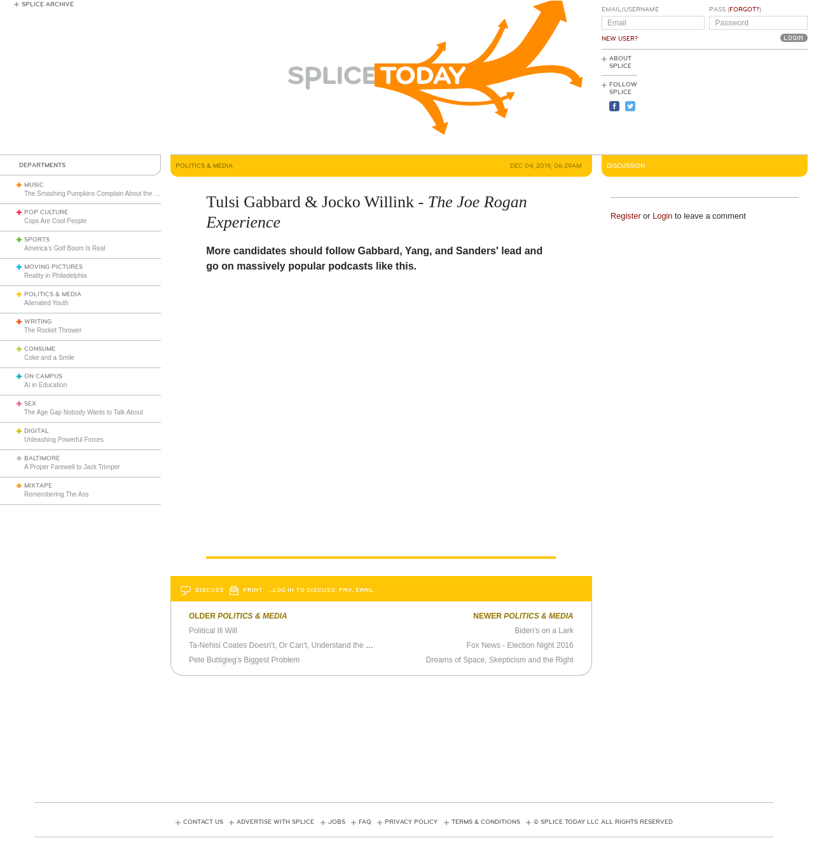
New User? (620, 39)
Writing (38, 322)
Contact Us (203, 822)
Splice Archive (48, 4)
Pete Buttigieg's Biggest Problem (244, 659)
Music (34, 185)
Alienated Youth (46, 302)
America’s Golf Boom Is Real (65, 248)
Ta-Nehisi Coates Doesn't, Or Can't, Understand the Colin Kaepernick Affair (316, 645)
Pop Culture (46, 212)
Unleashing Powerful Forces (64, 439)
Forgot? (744, 9)
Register (625, 216)
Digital (36, 431)
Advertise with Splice (275, 822)
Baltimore (42, 458)
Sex (30, 404)
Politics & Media (52, 294)
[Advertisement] (750, 102)
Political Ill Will (213, 630)
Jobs (336, 822)
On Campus (43, 376)
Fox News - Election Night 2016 (520, 645)
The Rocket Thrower (52, 330)
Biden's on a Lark (543, 630)
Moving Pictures (53, 267)
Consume (39, 349)
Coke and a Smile (49, 357)
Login (662, 216)
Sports (37, 239)
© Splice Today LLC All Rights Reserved (603, 822)
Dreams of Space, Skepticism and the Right (500, 659)
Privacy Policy (411, 822)
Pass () (735, 9)
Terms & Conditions (486, 822)
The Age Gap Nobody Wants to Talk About (83, 412)
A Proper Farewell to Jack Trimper (72, 466)
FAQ (365, 822)
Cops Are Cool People (55, 220)
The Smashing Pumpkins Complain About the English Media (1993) (119, 193)
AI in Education (45, 384)
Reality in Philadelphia (55, 275)
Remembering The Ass (56, 494)
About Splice (620, 62)
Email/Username (630, 9)
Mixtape (38, 486)
